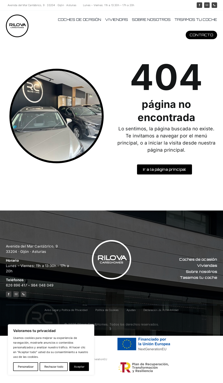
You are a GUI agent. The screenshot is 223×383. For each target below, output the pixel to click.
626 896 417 (16, 285)
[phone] (214, 5)
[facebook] (199, 5)
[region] (51, 349)
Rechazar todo (53, 366)
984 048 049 (42, 285)
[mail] (207, 5)
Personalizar (26, 366)
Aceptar (79, 366)
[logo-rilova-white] (111, 242)
